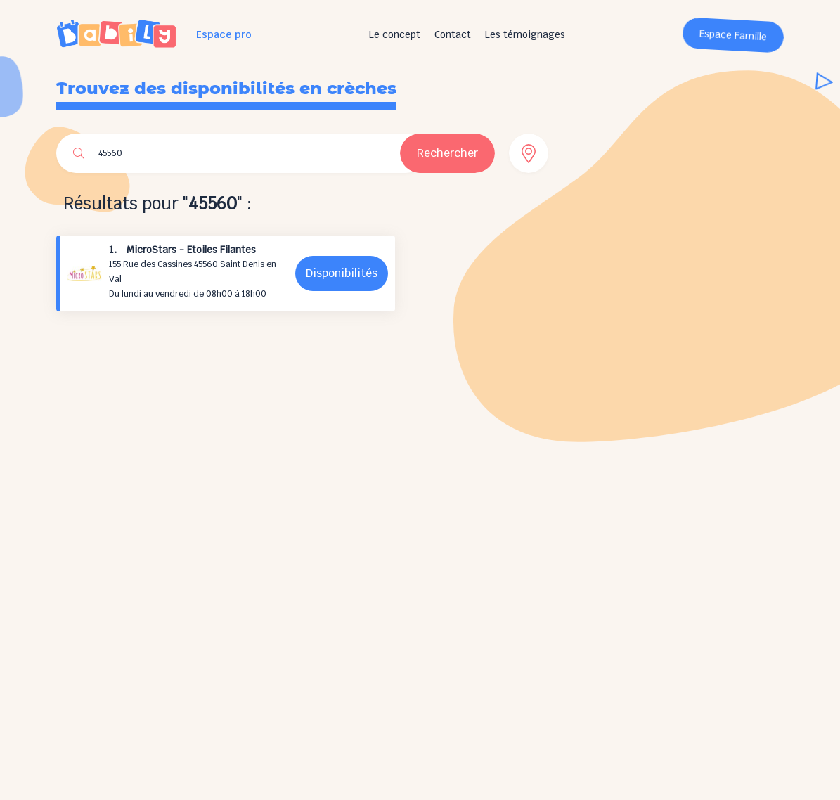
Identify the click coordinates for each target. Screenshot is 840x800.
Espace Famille (733, 35)
